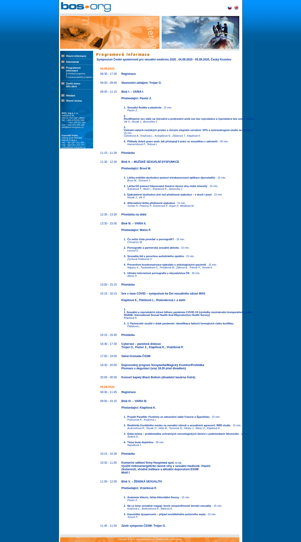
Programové (76, 69)
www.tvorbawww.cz (145, 539)
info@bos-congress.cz (72, 127)
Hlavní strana (74, 100)
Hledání (70, 95)
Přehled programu (76, 73)
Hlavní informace (76, 56)
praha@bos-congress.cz (74, 147)
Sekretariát (69, 61)
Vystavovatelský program (80, 77)
